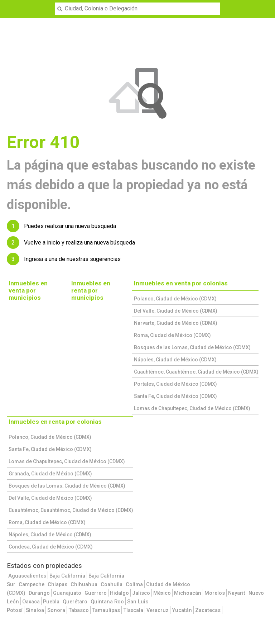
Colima (134, 584)
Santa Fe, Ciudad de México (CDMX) (175, 396)
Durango (39, 593)
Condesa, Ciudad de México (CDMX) (51, 547)
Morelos (214, 593)
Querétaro (75, 601)
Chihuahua (84, 584)
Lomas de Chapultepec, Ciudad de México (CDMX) (192, 408)
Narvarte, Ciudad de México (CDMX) (175, 323)
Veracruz (157, 610)
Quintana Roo (107, 601)
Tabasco (78, 610)
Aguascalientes (27, 576)
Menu (9, 4)
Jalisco (141, 593)
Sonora (56, 610)
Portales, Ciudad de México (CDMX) (175, 384)
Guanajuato (67, 593)
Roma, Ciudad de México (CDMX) (172, 335)
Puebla (51, 601)
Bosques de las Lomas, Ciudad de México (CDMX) (192, 347)
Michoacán (187, 593)
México (162, 593)
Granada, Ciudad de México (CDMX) (50, 473)
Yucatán (182, 610)
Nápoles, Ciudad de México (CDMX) (175, 359)
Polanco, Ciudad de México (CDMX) (175, 299)
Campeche (31, 584)
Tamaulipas (106, 610)
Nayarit (236, 593)
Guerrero (96, 593)
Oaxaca (31, 601)
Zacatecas (208, 610)
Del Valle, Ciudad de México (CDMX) (175, 311)
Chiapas (57, 584)
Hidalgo (119, 593)
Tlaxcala (133, 610)
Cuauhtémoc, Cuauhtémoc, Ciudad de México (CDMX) (196, 372)
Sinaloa (35, 610)
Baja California (67, 576)
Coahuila (111, 584)
